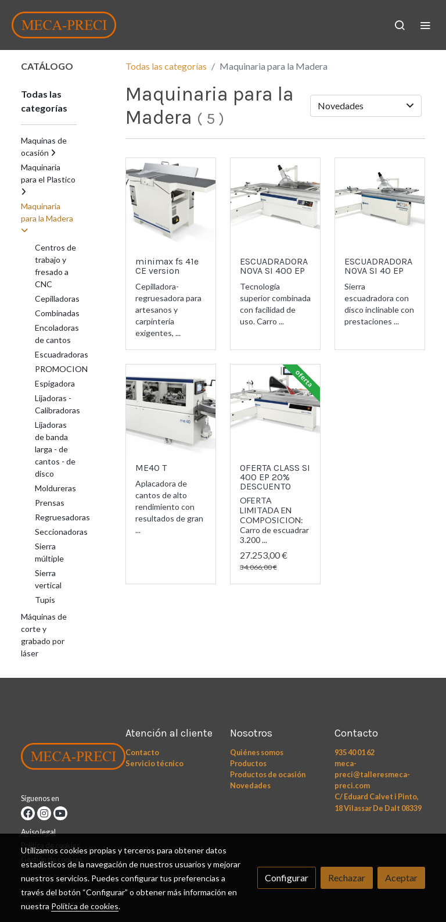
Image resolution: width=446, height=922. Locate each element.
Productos (248, 763)
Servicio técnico (154, 763)
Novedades (250, 785)
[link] (64, 25)
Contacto (142, 752)
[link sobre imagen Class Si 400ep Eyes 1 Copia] (275, 409)
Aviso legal (38, 832)
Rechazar (346, 877)
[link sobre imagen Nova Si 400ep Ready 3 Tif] (275, 203)
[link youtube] (60, 813)
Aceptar (401, 877)
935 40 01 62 (354, 752)
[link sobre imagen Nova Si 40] (380, 203)
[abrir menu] (425, 25)
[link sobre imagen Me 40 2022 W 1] (170, 409)
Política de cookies (84, 906)
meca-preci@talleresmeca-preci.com (372, 774)
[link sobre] (66, 759)
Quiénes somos (256, 752)
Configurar (286, 877)
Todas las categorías (166, 66)
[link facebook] (28, 813)
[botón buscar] (399, 25)
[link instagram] (44, 813)
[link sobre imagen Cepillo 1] (170, 203)
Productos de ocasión (267, 774)
